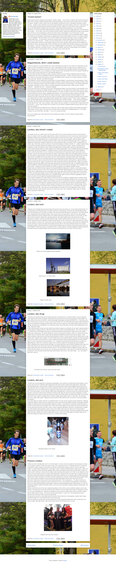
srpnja (99, 52)
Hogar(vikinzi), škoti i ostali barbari (43, 63)
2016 (97, 38)
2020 (97, 28)
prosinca (100, 40)
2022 (97, 23)
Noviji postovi (31, 545)
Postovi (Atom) (62, 549)
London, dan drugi (35, 314)
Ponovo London (34, 461)
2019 (97, 31)
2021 (97, 26)
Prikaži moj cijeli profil (9, 36)
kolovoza (100, 49)
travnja (100, 59)
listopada (100, 45)
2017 (97, 35)
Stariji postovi (84, 545)
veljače (100, 64)
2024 (97, 19)
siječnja (100, 86)
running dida (14, 16)
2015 (97, 90)
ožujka (99, 62)
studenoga (101, 42)
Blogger (65, 560)
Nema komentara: (49, 52)
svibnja (100, 57)
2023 (97, 21)
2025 (97, 16)
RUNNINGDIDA (13, 6)
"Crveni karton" (34, 17)
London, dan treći (35, 204)
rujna (99, 47)
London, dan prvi (35, 380)
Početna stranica (58, 545)
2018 (97, 33)
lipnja (99, 54)
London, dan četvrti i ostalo (40, 130)
